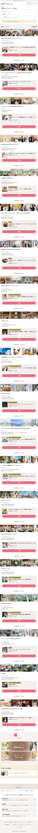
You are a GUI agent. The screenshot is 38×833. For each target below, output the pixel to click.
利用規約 (10, 822)
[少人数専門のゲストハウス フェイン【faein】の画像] (19, 351)
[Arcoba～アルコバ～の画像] (19, 494)
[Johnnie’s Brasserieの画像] (19, 598)
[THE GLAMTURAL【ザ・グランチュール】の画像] (19, 32)
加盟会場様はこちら (8, 824)
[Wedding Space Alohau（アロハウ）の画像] (19, 138)
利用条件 (15, 822)
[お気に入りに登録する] (35, 36)
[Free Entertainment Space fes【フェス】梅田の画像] (19, 703)
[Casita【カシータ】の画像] (19, 562)
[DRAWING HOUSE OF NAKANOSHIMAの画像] (19, 243)
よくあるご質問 (19, 827)
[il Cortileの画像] (19, 668)
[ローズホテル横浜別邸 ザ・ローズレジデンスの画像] (19, 459)
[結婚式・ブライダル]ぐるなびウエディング (8, 790)
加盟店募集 (15, 824)
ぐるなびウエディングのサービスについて (25, 824)
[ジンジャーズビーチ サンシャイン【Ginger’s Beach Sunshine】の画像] (19, 67)
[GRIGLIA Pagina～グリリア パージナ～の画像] (19, 280)
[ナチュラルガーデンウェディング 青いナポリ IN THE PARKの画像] (19, 207)
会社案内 (6, 822)
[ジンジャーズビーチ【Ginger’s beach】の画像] (19, 633)
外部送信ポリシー (30, 822)
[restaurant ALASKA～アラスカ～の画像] (19, 528)
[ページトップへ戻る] (19, 786)
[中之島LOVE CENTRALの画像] (19, 172)
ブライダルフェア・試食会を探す (24, 790)
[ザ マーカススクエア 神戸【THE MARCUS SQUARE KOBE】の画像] (19, 422)
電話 (19, 55)
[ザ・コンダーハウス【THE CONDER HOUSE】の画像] (19, 100)
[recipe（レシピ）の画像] (19, 315)
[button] (19, 51)
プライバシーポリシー (22, 822)
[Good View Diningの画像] (19, 387)
